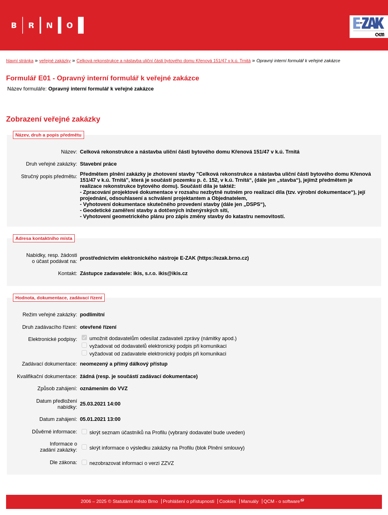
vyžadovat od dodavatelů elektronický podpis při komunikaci (154, 346)
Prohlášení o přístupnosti (188, 501)
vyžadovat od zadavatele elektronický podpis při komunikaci (154, 354)
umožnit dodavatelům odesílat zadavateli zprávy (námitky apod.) (159, 338)
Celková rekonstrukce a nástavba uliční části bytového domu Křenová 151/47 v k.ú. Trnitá (163, 60)
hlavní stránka (20, 60)
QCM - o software (282, 501)
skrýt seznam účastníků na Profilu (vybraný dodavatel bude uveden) (163, 432)
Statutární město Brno (47, 19)
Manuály (250, 501)
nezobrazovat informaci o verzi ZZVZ (128, 463)
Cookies (227, 501)
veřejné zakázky (55, 60)
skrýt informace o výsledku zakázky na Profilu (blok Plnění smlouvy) (163, 448)
